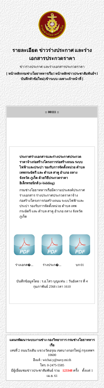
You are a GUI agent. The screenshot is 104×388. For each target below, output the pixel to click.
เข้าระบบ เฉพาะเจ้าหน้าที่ (63, 79)
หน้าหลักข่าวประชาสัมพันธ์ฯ (75, 74)
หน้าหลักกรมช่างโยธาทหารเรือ (30, 74)
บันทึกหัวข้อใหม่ (32, 79)
